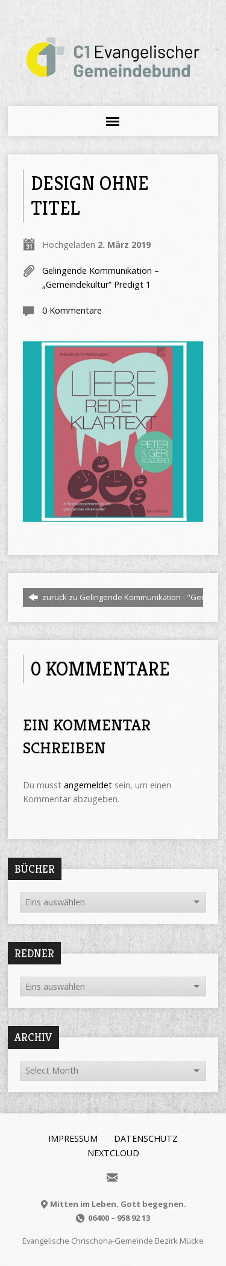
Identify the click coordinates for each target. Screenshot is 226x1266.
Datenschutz (146, 1138)
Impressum (73, 1138)
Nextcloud (113, 1153)
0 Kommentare (72, 310)
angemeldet (88, 785)
